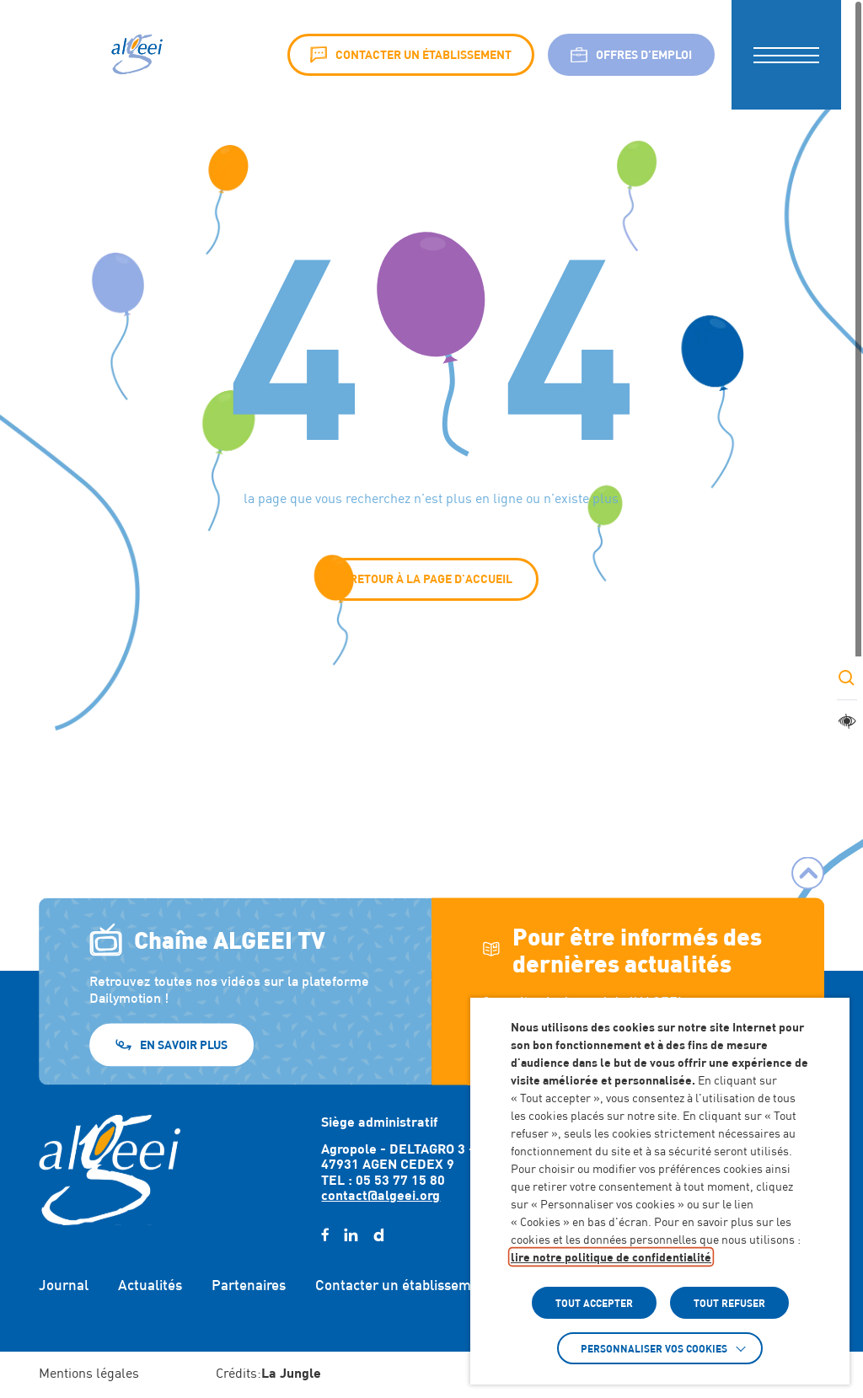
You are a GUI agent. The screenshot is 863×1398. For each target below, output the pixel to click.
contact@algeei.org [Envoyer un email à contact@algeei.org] (380, 1194)
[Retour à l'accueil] (109, 1169)
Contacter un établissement (411, 54)
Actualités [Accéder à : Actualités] (150, 1285)
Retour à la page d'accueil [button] (431, 578)
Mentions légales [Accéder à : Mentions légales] (89, 1373)
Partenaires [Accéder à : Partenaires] (249, 1285)
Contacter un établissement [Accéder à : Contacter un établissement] (403, 1285)
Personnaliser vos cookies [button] (654, 1348)
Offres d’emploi (631, 54)
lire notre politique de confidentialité (611, 1257)
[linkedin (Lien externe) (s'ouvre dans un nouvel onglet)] (351, 1235)
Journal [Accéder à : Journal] (63, 1285)
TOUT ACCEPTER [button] (594, 1303)
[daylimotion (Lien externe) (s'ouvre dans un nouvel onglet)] (378, 1235)
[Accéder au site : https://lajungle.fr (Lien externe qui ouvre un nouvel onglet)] (291, 1374)
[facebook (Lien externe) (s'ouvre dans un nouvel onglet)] (325, 1235)
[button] (786, 55)
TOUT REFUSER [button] (729, 1303)
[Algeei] (135, 55)
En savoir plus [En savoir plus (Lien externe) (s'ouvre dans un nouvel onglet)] (184, 1043)
